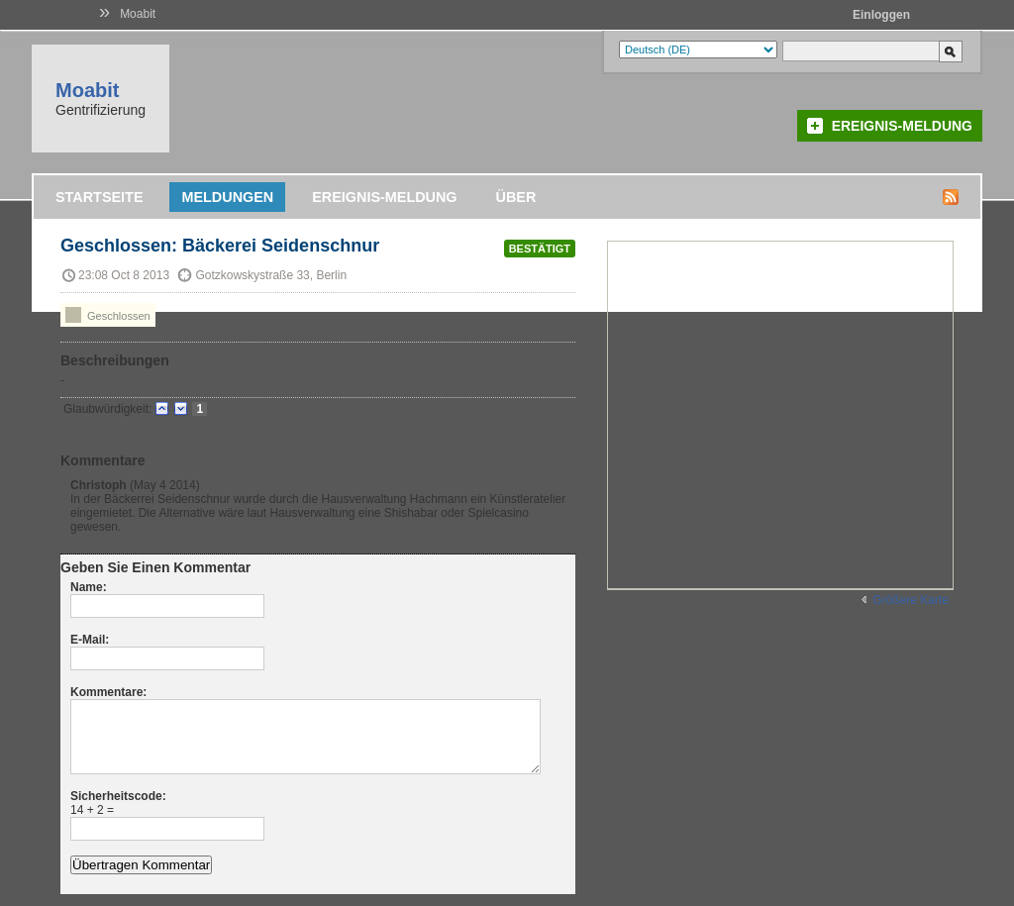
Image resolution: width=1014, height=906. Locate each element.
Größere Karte (910, 600)
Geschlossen (108, 315)
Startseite (99, 197)
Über (516, 197)
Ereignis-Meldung (902, 126)
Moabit (137, 14)
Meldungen (227, 197)
